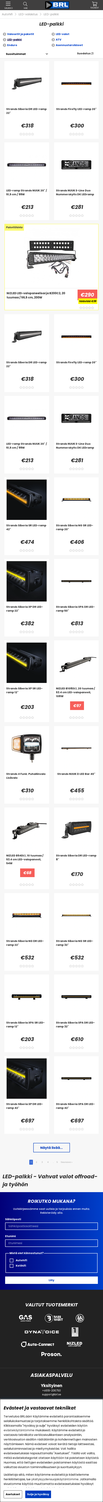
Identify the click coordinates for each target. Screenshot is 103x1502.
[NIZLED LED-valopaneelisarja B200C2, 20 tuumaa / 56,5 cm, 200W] (40, 298)
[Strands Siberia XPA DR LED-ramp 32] (76, 1028)
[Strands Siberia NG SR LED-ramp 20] (76, 531)
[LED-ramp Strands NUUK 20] (26, 196)
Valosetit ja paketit (20, 34)
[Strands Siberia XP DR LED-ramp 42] (26, 1109)
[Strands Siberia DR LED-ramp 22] (26, 114)
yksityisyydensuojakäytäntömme (54, 1479)
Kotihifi (18, 1266)
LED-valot (62, 34)
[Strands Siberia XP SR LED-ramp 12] (26, 694)
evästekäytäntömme (19, 1430)
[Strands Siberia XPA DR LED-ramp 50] (76, 612)
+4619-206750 (51, 1390)
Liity (51, 1280)
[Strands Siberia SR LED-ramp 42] (26, 531)
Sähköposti (13, 1219)
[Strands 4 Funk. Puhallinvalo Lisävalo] (26, 779)
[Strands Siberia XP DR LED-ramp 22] (26, 612)
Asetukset (13, 1494)
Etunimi (10, 1236)
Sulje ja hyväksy (38, 1494)
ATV (58, 39)
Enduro (12, 45)
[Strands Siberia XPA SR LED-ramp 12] (26, 1028)
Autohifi (7, 14)
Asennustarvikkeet (69, 45)
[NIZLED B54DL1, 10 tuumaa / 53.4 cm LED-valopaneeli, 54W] (26, 861)
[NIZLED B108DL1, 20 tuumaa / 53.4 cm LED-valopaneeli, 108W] (76, 694)
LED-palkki (51, 14)
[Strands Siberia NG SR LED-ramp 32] (76, 946)
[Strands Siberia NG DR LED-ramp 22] (26, 946)
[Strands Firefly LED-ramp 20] (76, 114)
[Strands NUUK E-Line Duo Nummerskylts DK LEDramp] (76, 196)
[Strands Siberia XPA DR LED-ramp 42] (76, 1109)
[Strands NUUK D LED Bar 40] (76, 779)
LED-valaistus (28, 14)
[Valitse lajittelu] (16, 54)
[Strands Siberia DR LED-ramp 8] (76, 861)
